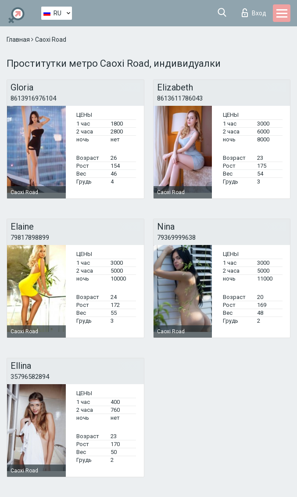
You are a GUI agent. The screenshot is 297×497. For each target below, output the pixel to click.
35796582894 (30, 377)
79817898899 (30, 237)
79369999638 (176, 237)
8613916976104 (33, 98)
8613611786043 (180, 98)
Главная (19, 39)
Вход (254, 13)
